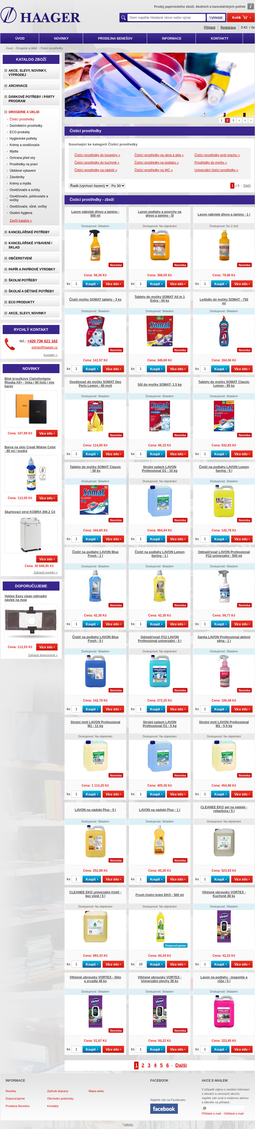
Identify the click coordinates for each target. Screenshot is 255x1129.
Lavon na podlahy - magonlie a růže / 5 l (223, 979)
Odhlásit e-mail (233, 1113)
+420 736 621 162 (42, 341)
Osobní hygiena (21, 213)
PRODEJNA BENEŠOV (115, 38)
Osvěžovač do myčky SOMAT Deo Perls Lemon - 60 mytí (95, 384)
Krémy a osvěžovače (24, 145)
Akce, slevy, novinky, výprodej (28, 73)
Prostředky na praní (24, 164)
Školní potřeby (23, 280)
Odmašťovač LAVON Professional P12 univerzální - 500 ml (224, 554)
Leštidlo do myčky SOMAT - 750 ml (224, 301)
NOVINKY (61, 38)
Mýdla (14, 151)
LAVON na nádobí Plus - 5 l (95, 810)
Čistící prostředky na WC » (153, 170)
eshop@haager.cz (45, 347)
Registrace (228, 27)
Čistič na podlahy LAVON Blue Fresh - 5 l (95, 639)
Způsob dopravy (57, 1091)
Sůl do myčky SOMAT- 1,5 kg (160, 384)
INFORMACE (172, 38)
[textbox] (166, 17)
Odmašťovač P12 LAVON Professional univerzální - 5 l (159, 639)
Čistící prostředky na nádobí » (95, 170)
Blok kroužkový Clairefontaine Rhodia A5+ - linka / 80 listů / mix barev (29, 382)
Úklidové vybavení (23, 171)
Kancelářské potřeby (29, 232)
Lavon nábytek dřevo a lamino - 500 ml (95, 213)
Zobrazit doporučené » (43, 655)
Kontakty (53, 1106)
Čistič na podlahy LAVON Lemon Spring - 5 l (224, 469)
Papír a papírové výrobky (32, 269)
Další (247, 185)
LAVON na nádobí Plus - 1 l (159, 810)
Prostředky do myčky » (210, 162)
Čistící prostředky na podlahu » (156, 162)
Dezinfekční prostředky (26, 126)
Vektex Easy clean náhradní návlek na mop (26, 598)
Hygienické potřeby (23, 138)
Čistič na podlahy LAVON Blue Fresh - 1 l (95, 554)
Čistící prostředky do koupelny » (97, 155)
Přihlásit (209, 27)
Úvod (9, 48)
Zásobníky (17, 177)
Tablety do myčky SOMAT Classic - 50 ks (95, 469)
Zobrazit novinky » (46, 572)
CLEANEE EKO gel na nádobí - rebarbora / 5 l (224, 809)
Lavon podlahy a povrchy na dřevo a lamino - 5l (159, 213)
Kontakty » (51, 355)
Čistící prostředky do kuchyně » (96, 162)
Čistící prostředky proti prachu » (217, 155)
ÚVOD (20, 38)
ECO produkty (20, 132)
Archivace (18, 86)
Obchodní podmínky (60, 1098)
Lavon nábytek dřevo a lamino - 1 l (224, 214)
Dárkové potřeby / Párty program (32, 99)
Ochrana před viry (22, 158)
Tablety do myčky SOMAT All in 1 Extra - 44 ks (159, 299)
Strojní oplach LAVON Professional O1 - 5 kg (160, 724)
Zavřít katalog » (21, 221)
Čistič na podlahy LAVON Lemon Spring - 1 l (160, 554)
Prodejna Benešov (18, 1106)
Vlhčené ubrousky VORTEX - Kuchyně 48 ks (224, 894)
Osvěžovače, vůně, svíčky (28, 206)
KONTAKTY (219, 38)
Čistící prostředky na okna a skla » (158, 155)
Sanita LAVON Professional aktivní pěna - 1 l (223, 639)
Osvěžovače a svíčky (25, 190)
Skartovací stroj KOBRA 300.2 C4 (30, 512)
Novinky (11, 1091)
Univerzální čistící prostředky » (216, 170)
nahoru (128, 1124)
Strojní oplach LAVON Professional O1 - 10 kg (160, 469)
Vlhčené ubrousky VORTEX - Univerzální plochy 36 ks (159, 979)
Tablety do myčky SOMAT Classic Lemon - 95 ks (224, 384)
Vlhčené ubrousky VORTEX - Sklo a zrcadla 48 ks (95, 979)
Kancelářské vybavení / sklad (30, 245)
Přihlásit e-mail (211, 1113)
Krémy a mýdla (20, 183)
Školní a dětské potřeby (31, 291)
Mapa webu (96, 1091)
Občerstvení (20, 258)
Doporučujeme (15, 1098)
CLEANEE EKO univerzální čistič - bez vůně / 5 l (95, 894)
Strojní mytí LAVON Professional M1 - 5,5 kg (224, 724)
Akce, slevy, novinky (27, 313)
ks (68, 284)
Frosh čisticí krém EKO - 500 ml (160, 895)
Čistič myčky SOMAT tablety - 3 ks (95, 299)
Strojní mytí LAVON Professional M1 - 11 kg (95, 724)
